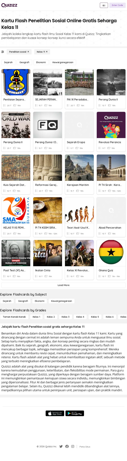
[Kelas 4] (80, 316)
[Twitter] (61, 446)
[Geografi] (24, 62)
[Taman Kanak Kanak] (14, 316)
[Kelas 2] (51, 316)
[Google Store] (74, 413)
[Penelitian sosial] (19, 51)
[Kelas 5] (95, 316)
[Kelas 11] (42, 51)
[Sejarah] (8, 62)
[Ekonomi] (40, 62)
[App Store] (55, 413)
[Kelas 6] (109, 316)
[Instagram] (72, 446)
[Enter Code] (117, 5)
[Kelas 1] (36, 316)
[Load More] (63, 285)
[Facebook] (67, 446)
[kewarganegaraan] (63, 62)
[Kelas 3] (65, 316)
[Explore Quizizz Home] (9, 5)
